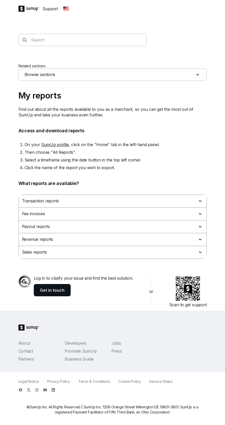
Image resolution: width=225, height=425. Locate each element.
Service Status (161, 381)
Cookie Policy (129, 381)
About (24, 343)
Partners (26, 359)
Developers (75, 343)
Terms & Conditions (94, 381)
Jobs (116, 343)
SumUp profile (55, 144)
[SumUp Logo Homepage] (30, 8)
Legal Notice (28, 381)
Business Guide (79, 359)
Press (116, 351)
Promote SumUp (81, 351)
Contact (25, 351)
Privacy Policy (58, 381)
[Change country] (66, 9)
